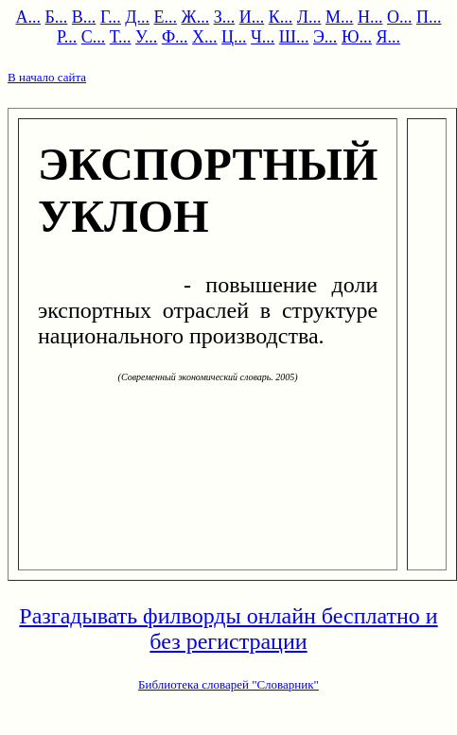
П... (429, 17)
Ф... (175, 36)
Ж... (196, 17)
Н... (370, 17)
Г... (110, 17)
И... (252, 17)
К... (281, 17)
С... (93, 36)
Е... (166, 17)
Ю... (357, 36)
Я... (388, 36)
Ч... (262, 36)
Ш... (294, 36)
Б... (56, 17)
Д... (137, 17)
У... (146, 36)
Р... (67, 36)
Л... (309, 17)
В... (84, 17)
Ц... (234, 36)
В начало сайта (47, 77)
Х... (205, 36)
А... (29, 17)
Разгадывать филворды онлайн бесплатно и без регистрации (228, 629)
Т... (121, 36)
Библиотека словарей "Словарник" (228, 684)
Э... (325, 36)
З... (225, 17)
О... (400, 17)
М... (339, 17)
